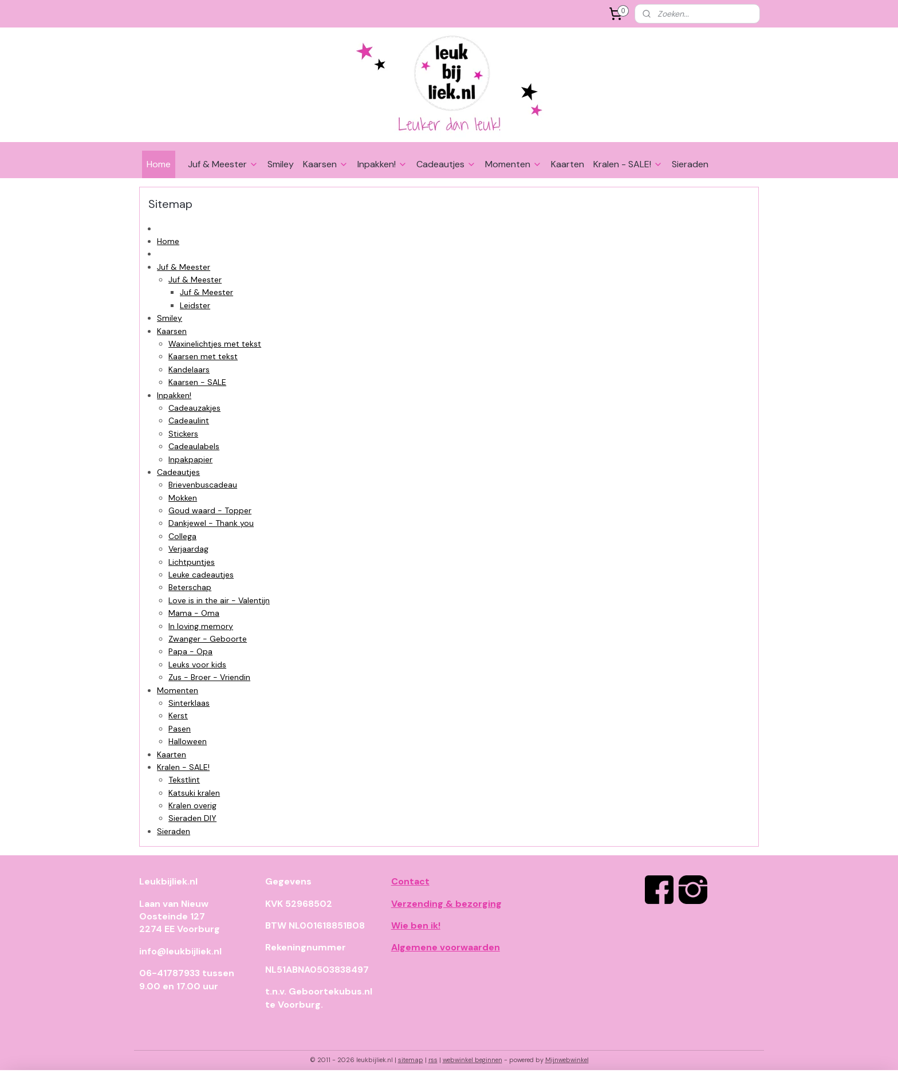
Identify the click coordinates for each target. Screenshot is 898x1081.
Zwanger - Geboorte (207, 639)
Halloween (187, 741)
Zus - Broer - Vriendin (209, 677)
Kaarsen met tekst (203, 356)
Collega (182, 536)
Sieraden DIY (192, 818)
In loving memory (200, 626)
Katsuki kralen (194, 793)
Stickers (183, 434)
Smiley (280, 164)
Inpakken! (382, 164)
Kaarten (567, 164)
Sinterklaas (189, 703)
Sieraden (690, 164)
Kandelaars (189, 369)
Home (159, 164)
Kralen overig (192, 805)
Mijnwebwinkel (567, 1060)
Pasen (179, 729)
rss (433, 1060)
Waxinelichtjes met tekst (214, 344)
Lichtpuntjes (191, 562)
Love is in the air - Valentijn (219, 600)
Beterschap (189, 587)
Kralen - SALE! (628, 164)
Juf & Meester (223, 164)
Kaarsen (325, 164)
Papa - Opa (190, 651)
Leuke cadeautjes (201, 574)
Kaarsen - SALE (197, 382)
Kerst (178, 715)
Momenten (513, 164)
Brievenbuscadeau (202, 484)
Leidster (195, 305)
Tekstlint (184, 780)
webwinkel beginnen (472, 1060)
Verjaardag (188, 549)
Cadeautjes (446, 164)
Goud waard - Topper (209, 510)
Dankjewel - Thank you (211, 523)
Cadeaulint (188, 420)
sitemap (410, 1060)
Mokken (182, 498)
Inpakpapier (190, 459)
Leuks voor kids (197, 664)
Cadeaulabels (193, 446)
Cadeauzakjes (194, 408)
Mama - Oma (193, 613)
